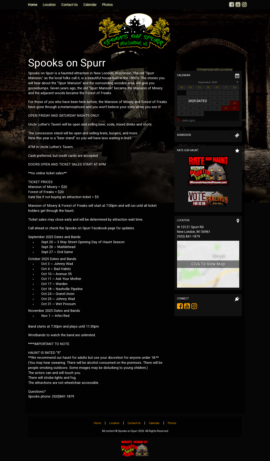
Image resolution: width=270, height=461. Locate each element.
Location (49, 5)
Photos (107, 5)
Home (32, 5)
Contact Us (69, 5)
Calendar (90, 5)
